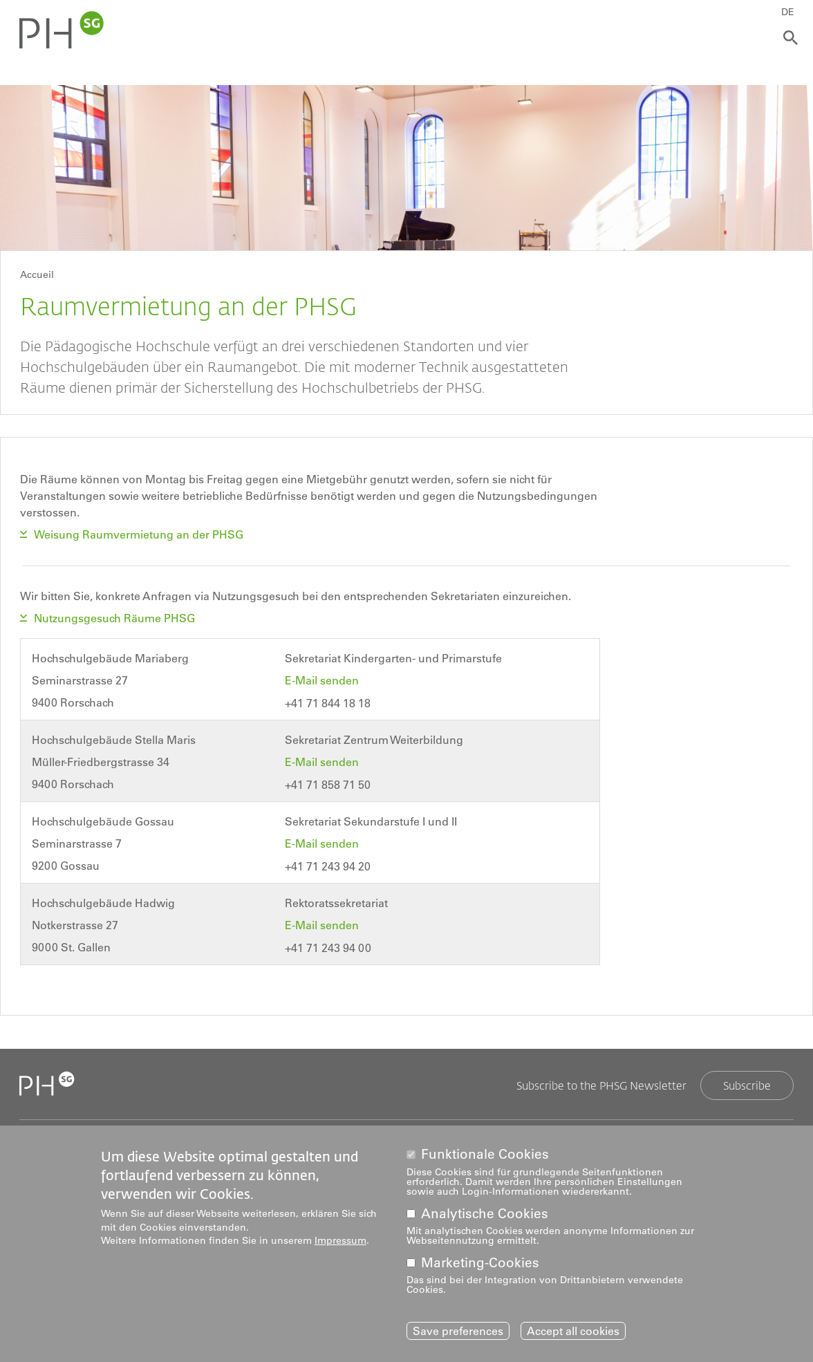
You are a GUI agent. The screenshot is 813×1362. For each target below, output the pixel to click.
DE (789, 12)
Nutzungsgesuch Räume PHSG (116, 617)
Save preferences (458, 1331)
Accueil (37, 274)
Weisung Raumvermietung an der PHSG (138, 534)
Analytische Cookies (484, 1213)
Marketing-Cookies (480, 1262)
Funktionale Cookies (485, 1154)
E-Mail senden (323, 679)
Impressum (340, 1240)
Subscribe (747, 1081)
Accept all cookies (573, 1331)
